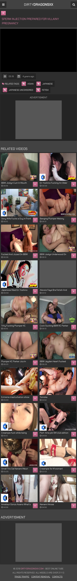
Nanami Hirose (47, 504)
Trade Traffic (22, 576)
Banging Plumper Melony (52, 218)
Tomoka (43, 397)
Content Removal (40, 576)
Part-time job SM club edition (54, 432)
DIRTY (38, 4)
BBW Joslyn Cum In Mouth (14, 182)
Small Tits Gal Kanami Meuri (14, 468)
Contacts (57, 576)
